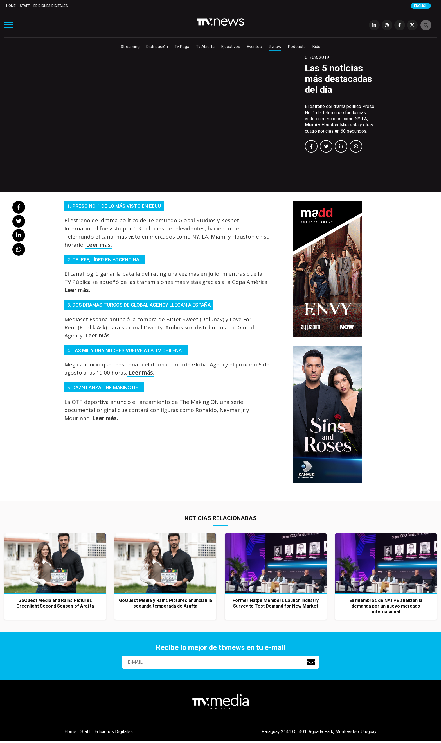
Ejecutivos (230, 46)
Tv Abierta (205, 46)
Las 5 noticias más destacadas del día (338, 79)
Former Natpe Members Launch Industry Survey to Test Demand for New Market (276, 603)
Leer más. (98, 244)
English (421, 6)
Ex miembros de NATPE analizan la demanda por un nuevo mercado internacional (385, 606)
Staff (25, 6)
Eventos (254, 46)
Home (11, 6)
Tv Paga (182, 46)
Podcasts (297, 46)
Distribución (157, 46)
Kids (316, 46)
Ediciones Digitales (50, 6)
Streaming (130, 46)
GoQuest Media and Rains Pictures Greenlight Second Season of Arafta (55, 603)
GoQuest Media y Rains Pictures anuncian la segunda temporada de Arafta (165, 603)
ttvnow (275, 46)
